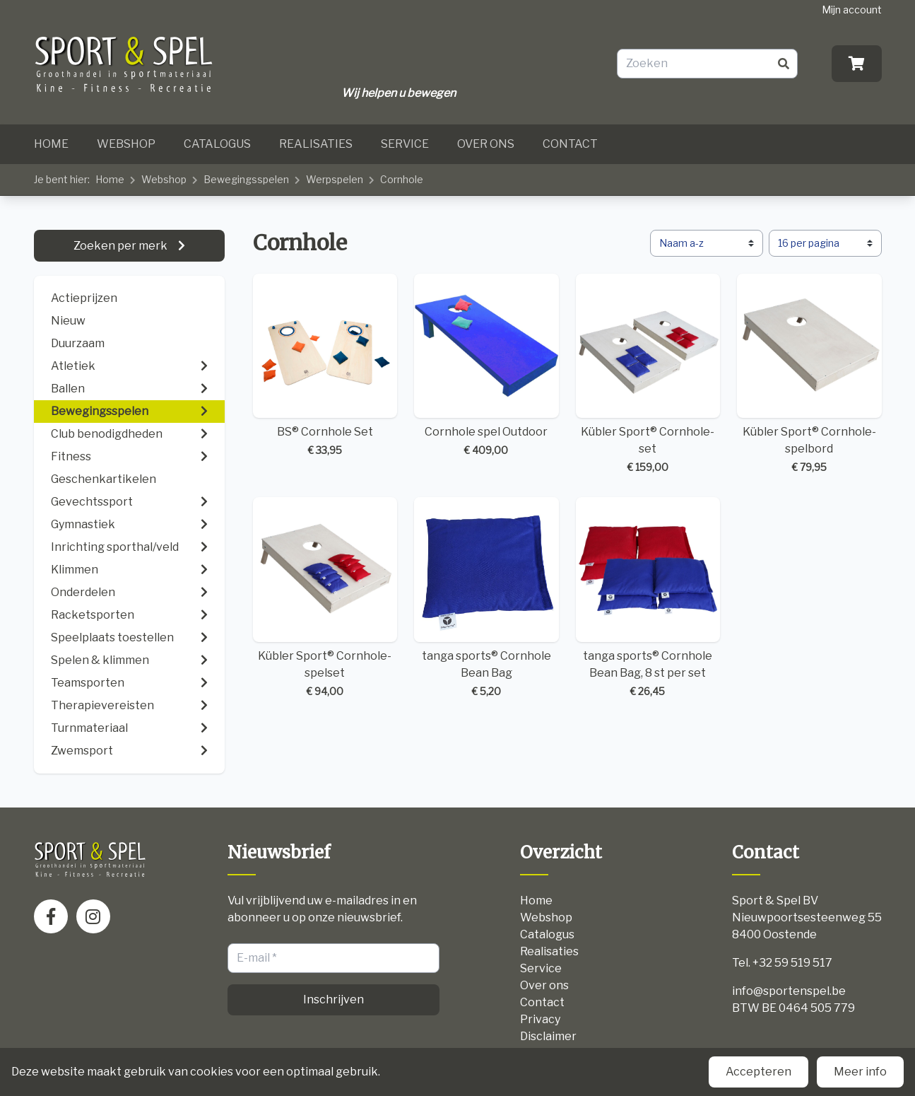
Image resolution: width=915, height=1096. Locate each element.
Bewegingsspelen (246, 179)
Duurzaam (78, 343)
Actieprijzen (84, 298)
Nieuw (68, 320)
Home (51, 144)
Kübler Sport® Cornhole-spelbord (809, 374)
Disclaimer (548, 1036)
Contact (570, 144)
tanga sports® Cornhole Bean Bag (486, 598)
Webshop (126, 144)
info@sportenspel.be (789, 991)
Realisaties (316, 144)
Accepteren (758, 1071)
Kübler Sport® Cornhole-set (648, 374)
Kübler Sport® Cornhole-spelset (325, 598)
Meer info (860, 1071)
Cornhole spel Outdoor (486, 366)
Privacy (540, 1019)
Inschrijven (333, 999)
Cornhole (401, 179)
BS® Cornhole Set (325, 366)
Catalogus (217, 144)
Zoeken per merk (121, 245)
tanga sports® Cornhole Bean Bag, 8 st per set (648, 598)
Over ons (485, 144)
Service (405, 144)
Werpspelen (334, 179)
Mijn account (852, 10)
